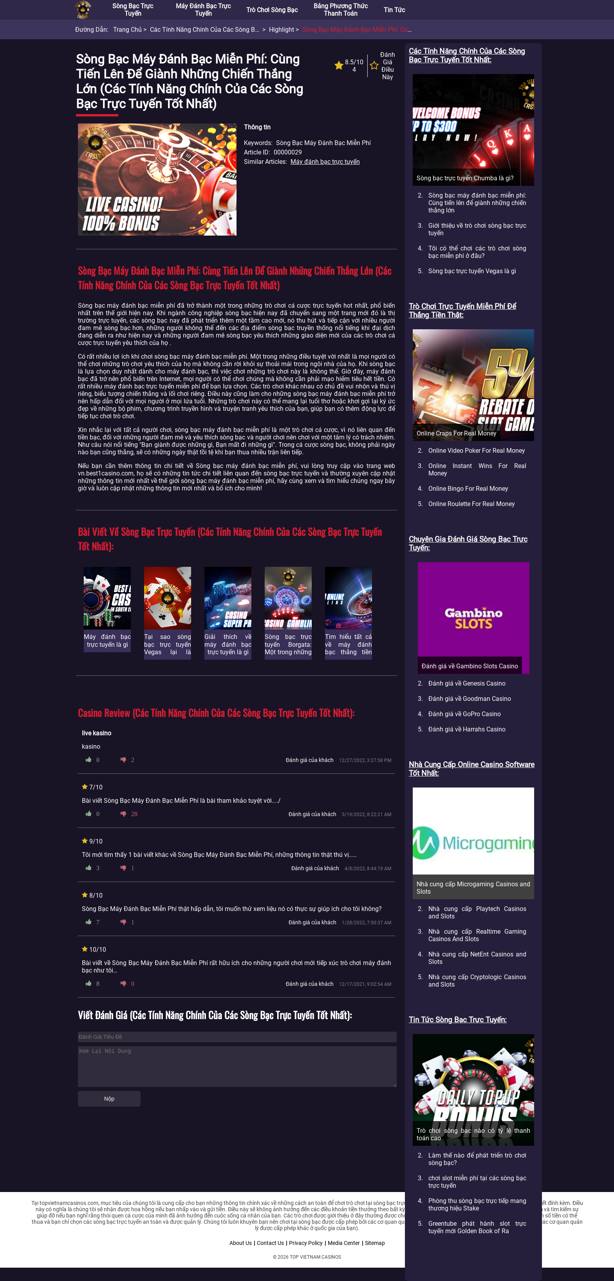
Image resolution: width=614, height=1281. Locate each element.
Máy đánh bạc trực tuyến (203, 9)
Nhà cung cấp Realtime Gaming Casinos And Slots (477, 935)
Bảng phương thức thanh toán (341, 9)
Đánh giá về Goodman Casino (469, 698)
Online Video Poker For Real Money (476, 450)
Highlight (281, 29)
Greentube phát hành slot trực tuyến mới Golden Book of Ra (477, 1227)
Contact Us (270, 1243)
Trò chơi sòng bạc (272, 10)
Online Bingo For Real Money (468, 488)
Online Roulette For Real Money (471, 504)
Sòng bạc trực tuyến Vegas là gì (472, 271)
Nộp (109, 1099)
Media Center (344, 1243)
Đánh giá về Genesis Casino (467, 683)
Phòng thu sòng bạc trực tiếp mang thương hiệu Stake (477, 1204)
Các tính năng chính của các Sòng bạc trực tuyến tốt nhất (235, 29)
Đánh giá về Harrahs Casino (467, 729)
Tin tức (394, 10)
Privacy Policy (306, 1243)
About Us (240, 1243)
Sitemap (375, 1243)
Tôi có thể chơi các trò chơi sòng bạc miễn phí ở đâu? (477, 252)
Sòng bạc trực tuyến (132, 9)
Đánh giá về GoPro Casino (464, 714)
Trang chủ (127, 29)
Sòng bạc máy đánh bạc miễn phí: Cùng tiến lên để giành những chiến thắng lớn (477, 203)
